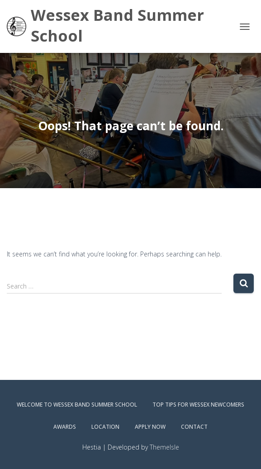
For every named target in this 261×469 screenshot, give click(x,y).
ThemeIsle (164, 447)
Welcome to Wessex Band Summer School (77, 404)
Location (105, 427)
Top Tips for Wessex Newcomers (198, 404)
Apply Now (150, 427)
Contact (194, 427)
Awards (64, 427)
